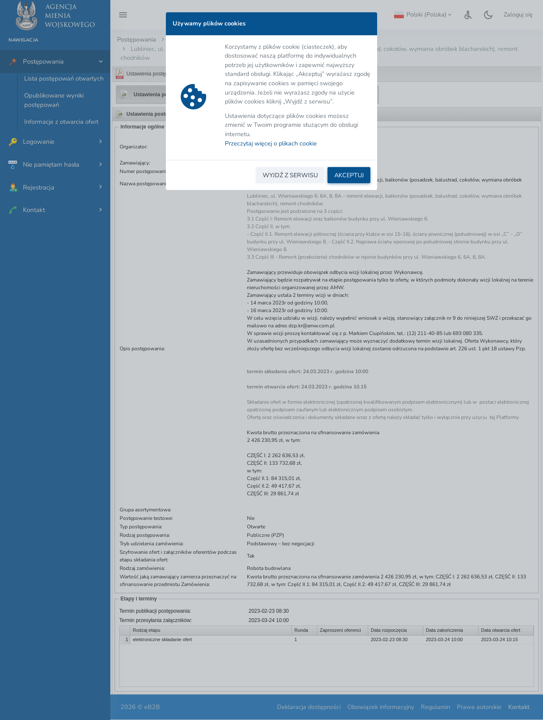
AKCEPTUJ (349, 175)
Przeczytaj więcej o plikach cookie (271, 143)
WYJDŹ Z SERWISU (290, 175)
